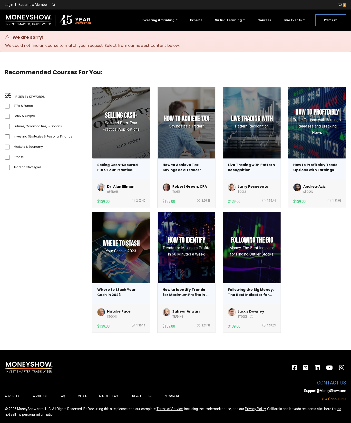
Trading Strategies (27, 167)
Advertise (12, 396)
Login (9, 5)
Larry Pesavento (253, 186)
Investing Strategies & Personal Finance (43, 136)
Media (82, 396)
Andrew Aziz (314, 186)
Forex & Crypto (24, 116)
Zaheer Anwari (186, 311)
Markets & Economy (28, 147)
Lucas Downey (251, 311)
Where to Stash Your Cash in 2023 (116, 292)
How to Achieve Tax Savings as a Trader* (182, 167)
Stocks (19, 157)
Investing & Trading (158, 20)
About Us (40, 396)
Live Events (293, 20)
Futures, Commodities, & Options (38, 126)
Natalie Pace (119, 311)
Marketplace (109, 396)
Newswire (172, 396)
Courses (264, 20)
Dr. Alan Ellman (121, 186)
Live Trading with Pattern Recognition (251, 167)
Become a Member (33, 5)
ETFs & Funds (23, 106)
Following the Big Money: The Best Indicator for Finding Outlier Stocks (251, 292)
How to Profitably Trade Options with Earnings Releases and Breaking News (315, 167)
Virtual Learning (229, 20)
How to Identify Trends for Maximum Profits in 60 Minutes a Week (186, 292)
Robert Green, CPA (189, 186)
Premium (330, 20)
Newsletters (142, 396)
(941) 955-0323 (334, 399)
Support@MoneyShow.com (325, 391)
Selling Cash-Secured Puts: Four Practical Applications (117, 167)
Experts (196, 20)
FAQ (62, 396)
